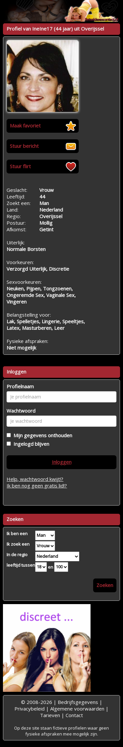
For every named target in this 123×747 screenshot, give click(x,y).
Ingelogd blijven (30, 444)
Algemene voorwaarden (77, 708)
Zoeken (104, 585)
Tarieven (50, 715)
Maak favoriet (25, 125)
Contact (74, 715)
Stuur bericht (24, 146)
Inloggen (62, 462)
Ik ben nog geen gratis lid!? (37, 485)
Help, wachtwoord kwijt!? (35, 479)
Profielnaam (20, 386)
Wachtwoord (21, 410)
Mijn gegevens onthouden (41, 435)
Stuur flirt (20, 166)
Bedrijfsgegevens (78, 702)
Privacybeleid (29, 708)
